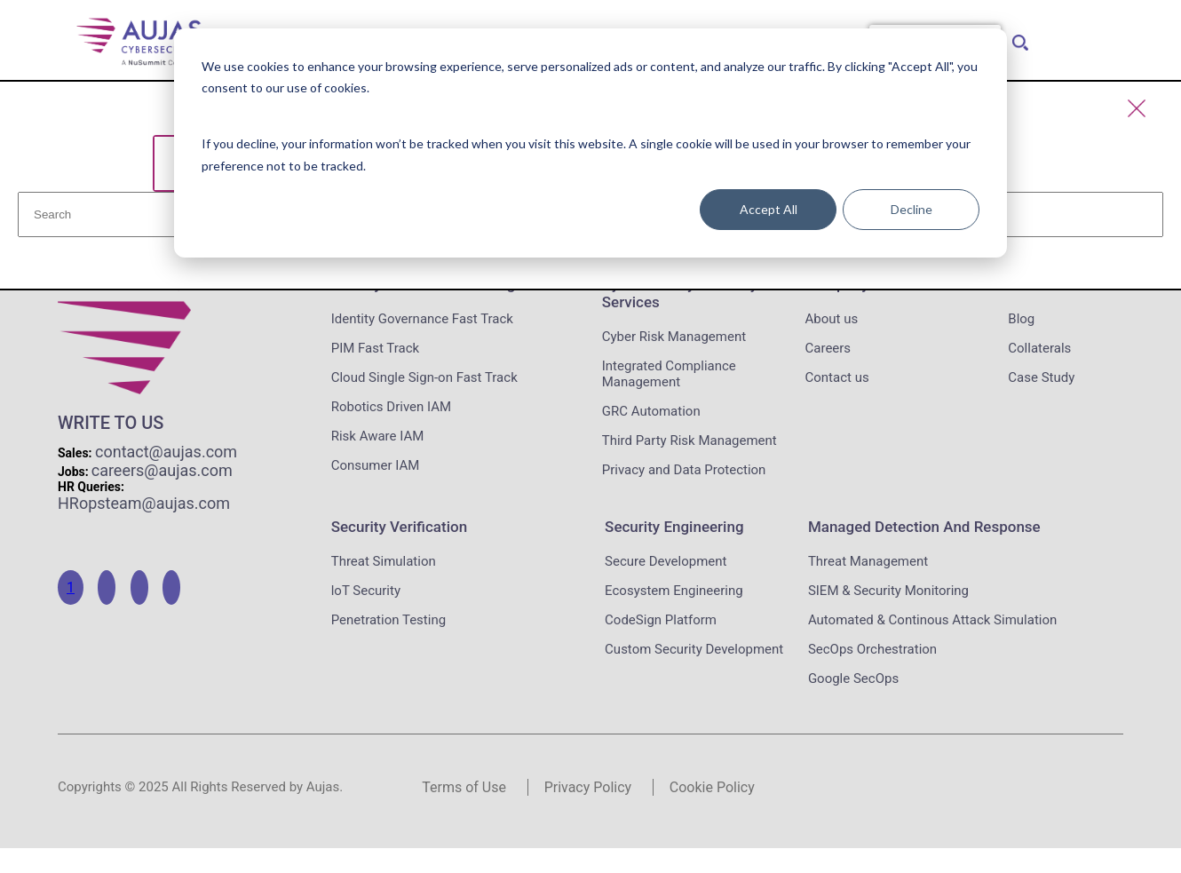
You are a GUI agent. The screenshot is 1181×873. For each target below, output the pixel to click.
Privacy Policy (588, 787)
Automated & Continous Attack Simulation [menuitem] (932, 620)
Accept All (768, 209)
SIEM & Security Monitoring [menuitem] (888, 591)
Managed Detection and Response (924, 527)
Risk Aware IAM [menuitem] (377, 436)
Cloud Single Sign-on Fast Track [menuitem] (424, 377)
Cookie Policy (712, 787)
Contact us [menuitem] (837, 377)
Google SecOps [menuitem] (853, 678)
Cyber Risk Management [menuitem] (674, 337)
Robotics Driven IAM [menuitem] (391, 407)
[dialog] (590, 143)
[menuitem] (1017, 38)
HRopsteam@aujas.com (144, 503)
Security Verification (399, 527)
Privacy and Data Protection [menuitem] (684, 470)
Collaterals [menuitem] (1039, 348)
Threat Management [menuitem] (868, 561)
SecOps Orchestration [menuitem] (872, 649)
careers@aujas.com (162, 470)
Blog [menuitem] (1021, 319)
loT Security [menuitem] (365, 591)
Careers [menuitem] (828, 348)
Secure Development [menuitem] (665, 561)
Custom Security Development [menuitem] (694, 649)
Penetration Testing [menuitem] (388, 620)
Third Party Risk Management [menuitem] (689, 440)
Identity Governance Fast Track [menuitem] (422, 319)
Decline (911, 209)
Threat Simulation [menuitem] (383, 561)
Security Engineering (674, 527)
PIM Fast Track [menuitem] (375, 348)
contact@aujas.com (166, 451)
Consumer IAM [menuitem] (375, 465)
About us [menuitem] (832, 319)
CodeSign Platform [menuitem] (661, 620)
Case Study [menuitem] (1041, 377)
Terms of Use (464, 787)
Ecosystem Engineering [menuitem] (674, 591)
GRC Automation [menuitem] (651, 411)
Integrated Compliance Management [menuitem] (669, 374)
